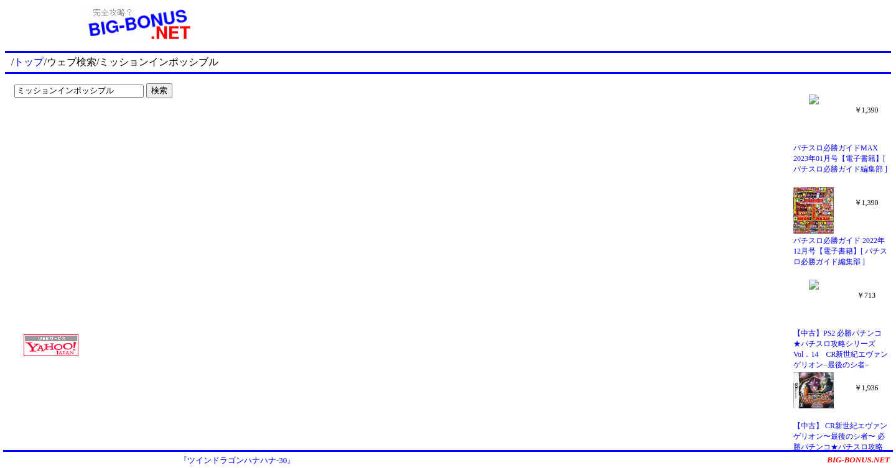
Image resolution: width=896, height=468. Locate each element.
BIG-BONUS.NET (858, 459)
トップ (29, 62)
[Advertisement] (87, 128)
